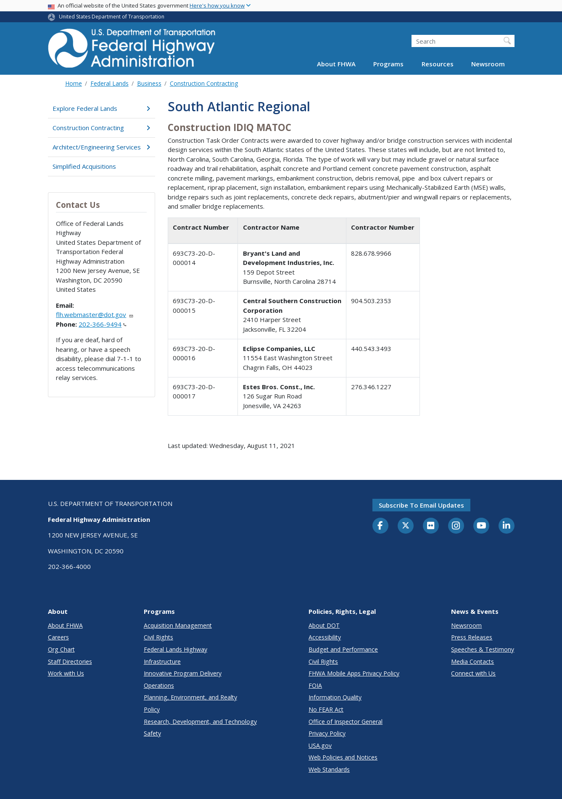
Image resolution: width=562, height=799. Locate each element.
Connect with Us (473, 673)
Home (73, 83)
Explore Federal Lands (101, 108)
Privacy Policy (327, 733)
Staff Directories (70, 661)
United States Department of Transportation (111, 16)
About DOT (324, 625)
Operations (159, 685)
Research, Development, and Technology (200, 722)
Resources (438, 64)
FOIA (315, 685)
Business (149, 83)
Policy (152, 709)
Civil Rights (158, 637)
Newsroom (488, 64)
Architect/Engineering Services (101, 147)
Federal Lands (109, 83)
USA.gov (320, 745)
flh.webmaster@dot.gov (95, 314)
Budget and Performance (343, 649)
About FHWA (336, 64)
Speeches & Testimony (482, 649)
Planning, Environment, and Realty (190, 697)
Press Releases (471, 637)
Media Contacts (472, 661)
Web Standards (329, 769)
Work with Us (66, 673)
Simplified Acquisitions (84, 166)
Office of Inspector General (346, 722)
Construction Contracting (204, 83)
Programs (388, 64)
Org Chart (61, 649)
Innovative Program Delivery (183, 673)
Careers (58, 637)
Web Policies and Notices (343, 757)
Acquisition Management (178, 625)
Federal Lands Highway (175, 649)
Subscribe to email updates (421, 505)
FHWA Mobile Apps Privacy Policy (354, 673)
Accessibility (325, 637)
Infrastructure (162, 661)
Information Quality (335, 697)
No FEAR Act (326, 709)
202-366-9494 (103, 324)
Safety (152, 733)
